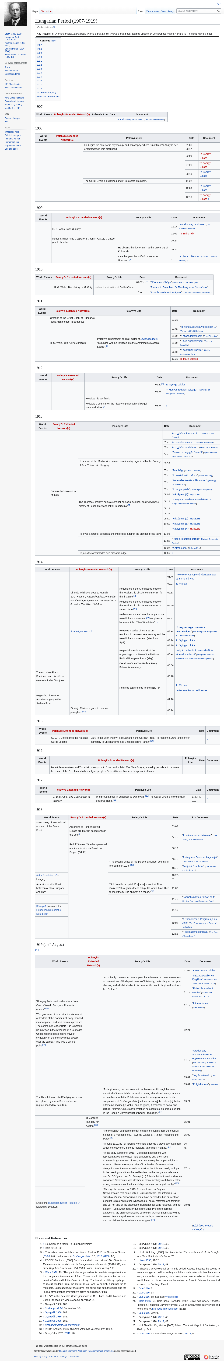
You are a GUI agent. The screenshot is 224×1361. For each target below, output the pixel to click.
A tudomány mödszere (130, 119)
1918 (99, 1256)
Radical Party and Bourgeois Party (198, 901)
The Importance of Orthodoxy (196, 292)
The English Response (201, 489)
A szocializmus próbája (195, 931)
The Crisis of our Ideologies (185, 282)
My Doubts (195, 494)
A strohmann (180, 548)
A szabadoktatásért (191, 336)
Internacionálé (201, 1003)
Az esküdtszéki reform (185, 475)
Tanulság (178, 470)
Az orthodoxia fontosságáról (166, 292)
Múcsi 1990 (51, 1272)
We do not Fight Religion (191, 331)
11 (147, 617)
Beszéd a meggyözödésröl (187, 452)
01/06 (47, 1256)
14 (151, 741)
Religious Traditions (209, 447)
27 (169, 1147)
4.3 (81, 631)
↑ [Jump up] (43, 1244)
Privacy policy (40, 1356)
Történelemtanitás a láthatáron (189, 480)
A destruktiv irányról (191, 350)
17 (80, 834)
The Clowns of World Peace (195, 861)
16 (114, 800)
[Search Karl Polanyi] (198, 10)
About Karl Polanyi (57, 1356)
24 (160, 1112)
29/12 (67, 1333)
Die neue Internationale (165, 1308)
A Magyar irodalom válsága (181, 389)
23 (44, 1044)
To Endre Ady (186, 233)
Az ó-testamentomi (182, 442)
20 (36, 949)
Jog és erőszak (201, 1075)
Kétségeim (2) (180, 518)
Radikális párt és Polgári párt (198, 897)
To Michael (181, 583)
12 (156, 621)
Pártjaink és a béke (193, 866)
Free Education (211, 336)
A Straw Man (194, 548)
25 (96, 1125)
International (198, 1007)
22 (46, 1008)
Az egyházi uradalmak (184, 447)
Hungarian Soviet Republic (62, 1202)
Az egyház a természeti (185, 433)
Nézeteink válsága (161, 282)
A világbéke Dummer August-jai (200, 857)
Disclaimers (74, 1356)
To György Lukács (175, 384)
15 (147, 796)
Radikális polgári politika (186, 538)
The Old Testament (204, 442)
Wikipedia (170, 1296)
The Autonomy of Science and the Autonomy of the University (204, 1066)
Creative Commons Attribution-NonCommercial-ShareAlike (86, 1351)
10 (135, 608)
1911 (55, 27)
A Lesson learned (193, 470)
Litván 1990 (144, 1260)
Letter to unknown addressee (191, 690)
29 (153, 1219)
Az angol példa (181, 489)
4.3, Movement (62, 1325)
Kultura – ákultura (189, 256)
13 (84, 711)
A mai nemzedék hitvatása (197, 835)
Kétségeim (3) (180, 523)
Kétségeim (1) (180, 494)
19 (152, 891)
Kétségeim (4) (180, 528)
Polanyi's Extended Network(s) (72, 114)
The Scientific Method (154, 119)
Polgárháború (200, 1084)
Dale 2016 (144, 1288)
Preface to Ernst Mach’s (179, 287)
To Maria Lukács (189, 358)
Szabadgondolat (149, 338)
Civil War (214, 1084)
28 (177, 1183)
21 (118, 988)
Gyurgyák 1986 (53, 1312)
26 (111, 1138)
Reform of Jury (205, 475)
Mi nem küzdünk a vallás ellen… (198, 326)
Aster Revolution (45, 875)
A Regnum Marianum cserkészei (190, 499)
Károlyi (40, 906)
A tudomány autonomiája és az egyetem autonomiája (204, 1054)
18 (132, 865)
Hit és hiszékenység (192, 341)
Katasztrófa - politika (204, 970)
